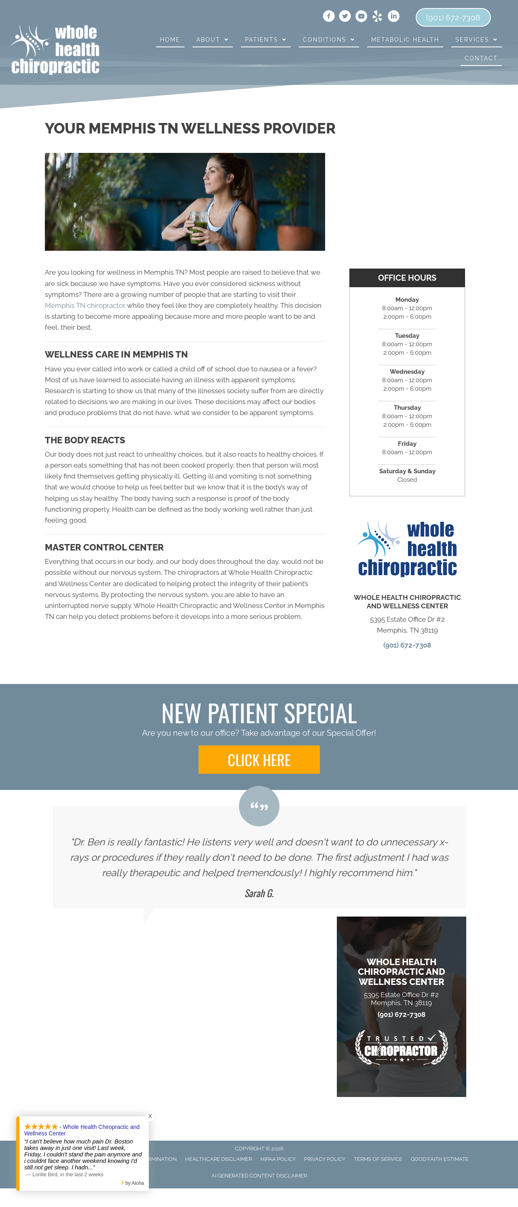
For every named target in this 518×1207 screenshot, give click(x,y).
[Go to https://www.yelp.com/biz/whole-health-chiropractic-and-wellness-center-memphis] (377, 17)
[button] (259, 759)
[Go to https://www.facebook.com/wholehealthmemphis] (329, 17)
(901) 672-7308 (407, 645)
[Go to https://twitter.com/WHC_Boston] (345, 17)
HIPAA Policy (278, 1159)
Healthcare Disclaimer (218, 1159)
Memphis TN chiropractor (85, 305)
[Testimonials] (259, 857)
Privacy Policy (324, 1159)
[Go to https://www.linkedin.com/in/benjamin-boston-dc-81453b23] (393, 17)
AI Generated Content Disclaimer (259, 1176)
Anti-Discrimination (149, 1159)
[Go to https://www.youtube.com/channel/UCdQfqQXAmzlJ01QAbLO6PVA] (361, 17)
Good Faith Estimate (440, 1159)
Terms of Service (378, 1159)
